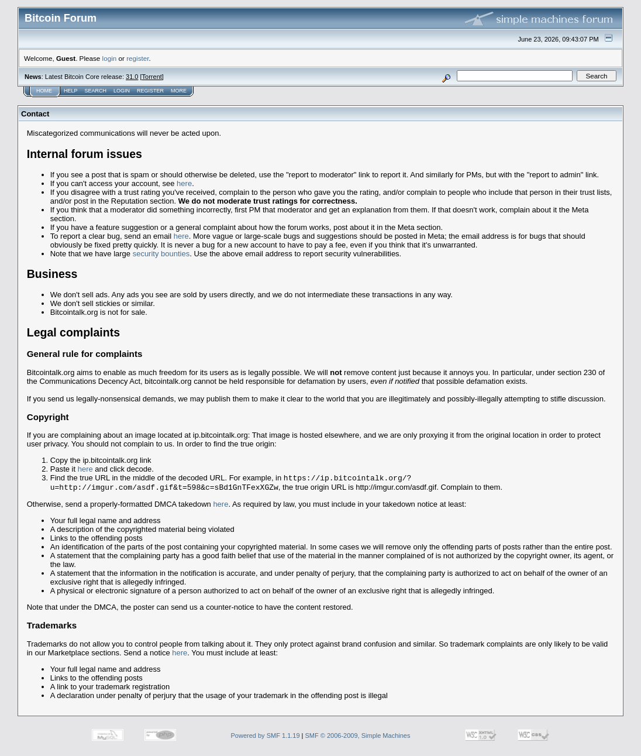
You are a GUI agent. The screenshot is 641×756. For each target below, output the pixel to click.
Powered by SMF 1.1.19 (265, 737)
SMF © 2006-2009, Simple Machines (358, 737)
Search (96, 91)
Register (150, 91)
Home (44, 91)
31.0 (132, 76)
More (179, 91)
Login (121, 91)
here (184, 183)
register (137, 58)
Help (71, 91)
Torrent (152, 76)
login (109, 58)
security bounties (161, 253)
